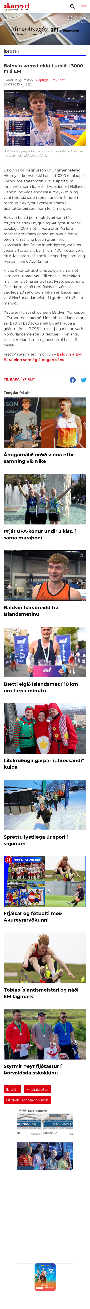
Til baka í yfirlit (19, 379)
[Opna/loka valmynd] (83, 6)
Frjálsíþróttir (37, 1089)
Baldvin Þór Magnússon (27, 1100)
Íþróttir (12, 1089)
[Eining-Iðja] (45, 1243)
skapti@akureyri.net (50, 80)
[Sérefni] (45, 29)
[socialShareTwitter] (83, 380)
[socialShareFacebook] (72, 380)
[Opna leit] (72, 6)
